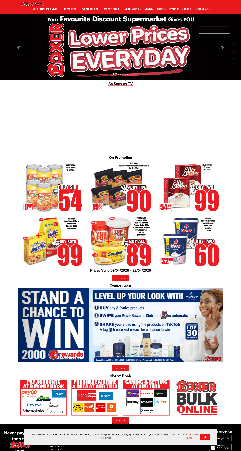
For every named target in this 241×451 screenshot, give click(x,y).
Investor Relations (180, 8)
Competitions (90, 8)
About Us (202, 8)
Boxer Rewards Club (44, 8)
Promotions (70, 8)
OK (205, 437)
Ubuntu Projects (154, 8)
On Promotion (120, 157)
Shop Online (132, 8)
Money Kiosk (111, 8)
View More (120, 278)
